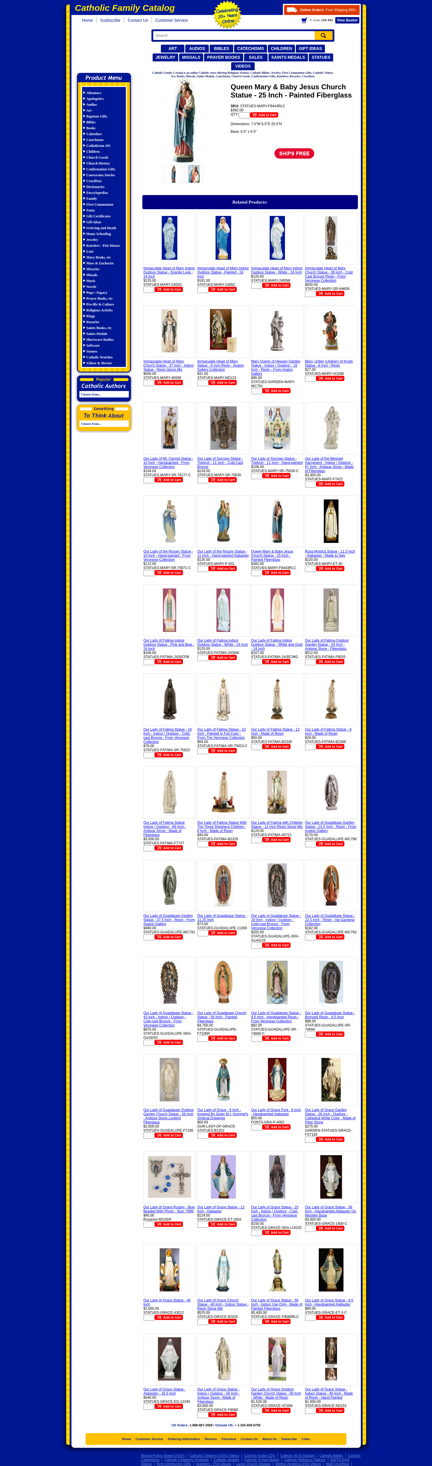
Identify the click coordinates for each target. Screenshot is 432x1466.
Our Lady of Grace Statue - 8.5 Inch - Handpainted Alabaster (329, 1302)
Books (91, 128)
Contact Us (138, 20)
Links (305, 1439)
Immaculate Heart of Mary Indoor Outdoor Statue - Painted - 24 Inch (223, 272)
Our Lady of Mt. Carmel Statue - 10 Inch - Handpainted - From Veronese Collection (169, 463)
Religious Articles (99, 310)
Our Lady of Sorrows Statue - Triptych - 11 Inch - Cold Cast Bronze (220, 463)
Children (281, 48)
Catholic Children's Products (186, 1460)
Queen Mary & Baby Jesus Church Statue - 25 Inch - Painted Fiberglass (272, 555)
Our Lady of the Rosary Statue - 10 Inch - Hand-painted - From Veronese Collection (168, 555)
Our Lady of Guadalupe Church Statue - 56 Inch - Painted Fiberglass (221, 1017)
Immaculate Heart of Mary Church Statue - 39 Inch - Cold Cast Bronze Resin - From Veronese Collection (329, 274)
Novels (91, 287)
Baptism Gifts (96, 116)
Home (87, 20)
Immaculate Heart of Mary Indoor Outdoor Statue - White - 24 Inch (277, 270)
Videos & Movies (99, 363)
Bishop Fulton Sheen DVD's (163, 1456)
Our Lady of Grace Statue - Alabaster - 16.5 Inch (165, 1391)
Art (173, 48)
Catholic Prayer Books (261, 1460)
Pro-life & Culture (100, 304)
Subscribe (289, 1439)
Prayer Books (223, 57)
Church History (98, 163)
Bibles (221, 48)
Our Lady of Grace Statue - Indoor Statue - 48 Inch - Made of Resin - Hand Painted (329, 1393)
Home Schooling (98, 234)
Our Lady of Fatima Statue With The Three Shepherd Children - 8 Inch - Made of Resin (222, 827)
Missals (191, 57)
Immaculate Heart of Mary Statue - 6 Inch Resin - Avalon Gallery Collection (220, 365)
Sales (256, 57)
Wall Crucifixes (337, 1464)
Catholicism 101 (98, 146)
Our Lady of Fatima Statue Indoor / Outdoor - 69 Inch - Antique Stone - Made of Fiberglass (165, 829)
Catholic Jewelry (226, 1460)
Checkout (228, 1439)
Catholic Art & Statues (297, 1456)
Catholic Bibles (331, 1456)
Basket (347, 20)
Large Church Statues (253, 1464)
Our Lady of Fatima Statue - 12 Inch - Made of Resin (275, 731)
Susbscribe (110, 20)
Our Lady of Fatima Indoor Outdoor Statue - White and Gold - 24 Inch (277, 644)
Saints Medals (288, 57)
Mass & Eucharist (100, 263)
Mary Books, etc (98, 257)
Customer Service (171, 20)
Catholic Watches (99, 357)
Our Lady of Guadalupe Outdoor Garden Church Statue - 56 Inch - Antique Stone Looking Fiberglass (169, 1116)
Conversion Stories (100, 175)
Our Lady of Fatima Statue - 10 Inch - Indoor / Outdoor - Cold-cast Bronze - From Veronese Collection (168, 735)
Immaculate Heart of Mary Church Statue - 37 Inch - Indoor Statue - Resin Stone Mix (169, 365)
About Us (269, 1439)
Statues (321, 57)
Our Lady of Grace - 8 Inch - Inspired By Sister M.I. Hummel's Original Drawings (222, 1114)
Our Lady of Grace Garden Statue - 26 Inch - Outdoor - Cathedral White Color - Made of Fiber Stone (330, 1116)
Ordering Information (184, 1439)
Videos (243, 66)
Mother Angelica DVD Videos (298, 1464)
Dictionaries (95, 187)
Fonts (90, 210)
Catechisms (250, 48)
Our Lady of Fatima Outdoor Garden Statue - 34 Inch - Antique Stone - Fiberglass (327, 644)
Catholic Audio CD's (259, 1456)
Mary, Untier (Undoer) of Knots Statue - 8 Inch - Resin (329, 363)
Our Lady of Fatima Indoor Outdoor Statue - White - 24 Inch (222, 642)
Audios (197, 48)
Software (93, 345)
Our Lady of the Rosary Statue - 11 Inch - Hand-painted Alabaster (223, 553)
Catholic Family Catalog (106, 49)
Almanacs (93, 93)
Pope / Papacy (97, 293)
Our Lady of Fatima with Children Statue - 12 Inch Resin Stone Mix (277, 825)
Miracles (93, 269)
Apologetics (95, 99)
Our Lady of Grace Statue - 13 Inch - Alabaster (221, 1209)
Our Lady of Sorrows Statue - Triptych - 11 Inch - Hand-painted (277, 461)
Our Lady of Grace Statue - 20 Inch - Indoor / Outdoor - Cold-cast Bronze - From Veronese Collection (274, 1213)
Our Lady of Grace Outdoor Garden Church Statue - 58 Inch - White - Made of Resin (276, 1393)
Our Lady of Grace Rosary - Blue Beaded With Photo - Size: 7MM (169, 1209)
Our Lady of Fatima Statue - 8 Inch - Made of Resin (328, 731)
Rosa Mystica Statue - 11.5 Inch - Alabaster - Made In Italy (330, 553)
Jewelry (165, 57)
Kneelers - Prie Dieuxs (103, 246)
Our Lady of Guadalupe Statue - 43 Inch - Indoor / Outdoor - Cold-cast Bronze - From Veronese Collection (169, 1019)
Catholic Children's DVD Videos (214, 1456)
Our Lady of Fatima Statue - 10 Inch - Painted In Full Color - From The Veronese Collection (221, 733)
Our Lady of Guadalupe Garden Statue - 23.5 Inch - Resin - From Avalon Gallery (330, 827)
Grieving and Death (101, 228)
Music (91, 281)
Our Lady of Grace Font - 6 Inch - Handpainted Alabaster (276, 1112)
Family (91, 199)
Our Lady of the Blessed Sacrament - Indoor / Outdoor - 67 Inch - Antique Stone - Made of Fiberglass (329, 465)
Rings (90, 316)
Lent (90, 251)
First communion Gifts (174, 1464)
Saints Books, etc (99, 328)
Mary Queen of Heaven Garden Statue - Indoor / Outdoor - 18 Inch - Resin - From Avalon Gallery (275, 367)
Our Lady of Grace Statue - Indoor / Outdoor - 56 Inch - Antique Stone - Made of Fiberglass (218, 1395)
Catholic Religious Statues (305, 1460)
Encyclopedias (97, 193)
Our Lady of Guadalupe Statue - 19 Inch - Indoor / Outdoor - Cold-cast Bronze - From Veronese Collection (276, 922)
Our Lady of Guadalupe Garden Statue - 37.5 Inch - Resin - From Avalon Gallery (169, 920)
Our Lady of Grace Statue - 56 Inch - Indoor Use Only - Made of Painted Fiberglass (276, 1304)
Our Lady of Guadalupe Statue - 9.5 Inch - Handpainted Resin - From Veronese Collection (276, 1017)
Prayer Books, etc (99, 298)
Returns (211, 1439)
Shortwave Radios (100, 340)
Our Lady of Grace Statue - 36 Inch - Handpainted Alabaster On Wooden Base (330, 1211)
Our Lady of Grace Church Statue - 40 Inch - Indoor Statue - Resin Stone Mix (223, 1304)
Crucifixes (94, 181)
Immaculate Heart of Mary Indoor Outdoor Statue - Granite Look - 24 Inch (169, 272)
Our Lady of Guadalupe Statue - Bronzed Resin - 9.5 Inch (330, 1015)
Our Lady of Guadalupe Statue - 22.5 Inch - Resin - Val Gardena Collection (330, 920)
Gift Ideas (310, 48)
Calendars (94, 134)
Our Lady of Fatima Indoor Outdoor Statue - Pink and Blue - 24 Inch (169, 644)
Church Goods (97, 157)
